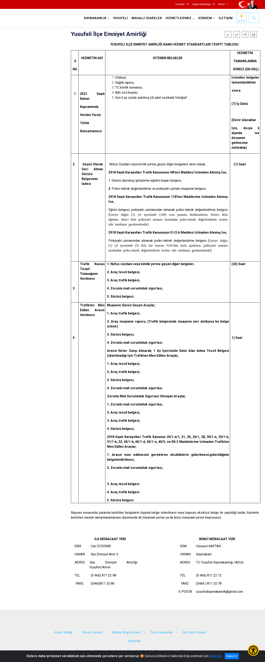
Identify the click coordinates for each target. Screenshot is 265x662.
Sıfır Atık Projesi (194, 632)
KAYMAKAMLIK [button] (95, 18)
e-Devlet (180, 4)
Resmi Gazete (92, 632)
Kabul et (232, 656)
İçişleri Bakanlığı (201, 4)
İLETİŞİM (226, 18)
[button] (245, 34)
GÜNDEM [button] (205, 18)
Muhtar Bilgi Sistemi (126, 632)
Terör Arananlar (161, 632)
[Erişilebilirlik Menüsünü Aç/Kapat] (253, 650)
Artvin (221, 4)
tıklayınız (215, 656)
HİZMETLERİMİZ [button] (178, 18)
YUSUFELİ (120, 18)
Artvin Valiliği (63, 632)
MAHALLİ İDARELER (147, 18)
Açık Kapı (134, 641)
